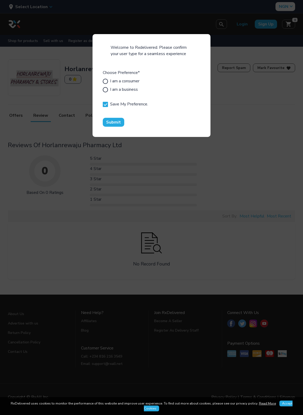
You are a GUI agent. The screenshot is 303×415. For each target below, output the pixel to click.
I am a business (120, 89)
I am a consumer (121, 81)
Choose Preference (121, 73)
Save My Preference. (125, 104)
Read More (267, 403)
